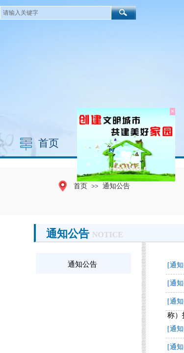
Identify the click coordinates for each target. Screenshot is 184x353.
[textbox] (55, 13)
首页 (48, 143)
